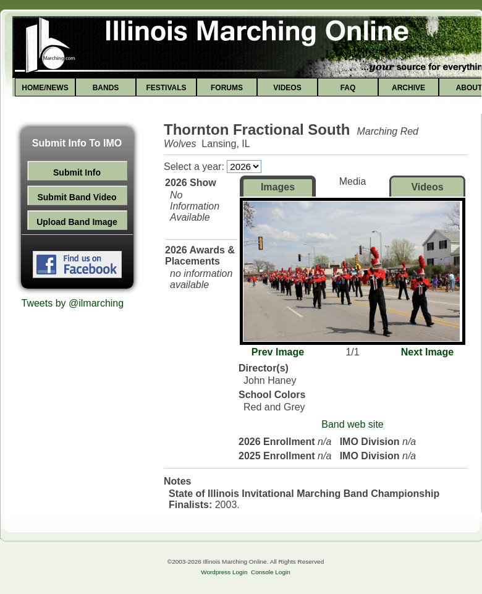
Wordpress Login (224, 572)
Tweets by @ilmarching (73, 303)
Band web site (352, 424)
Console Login (270, 572)
